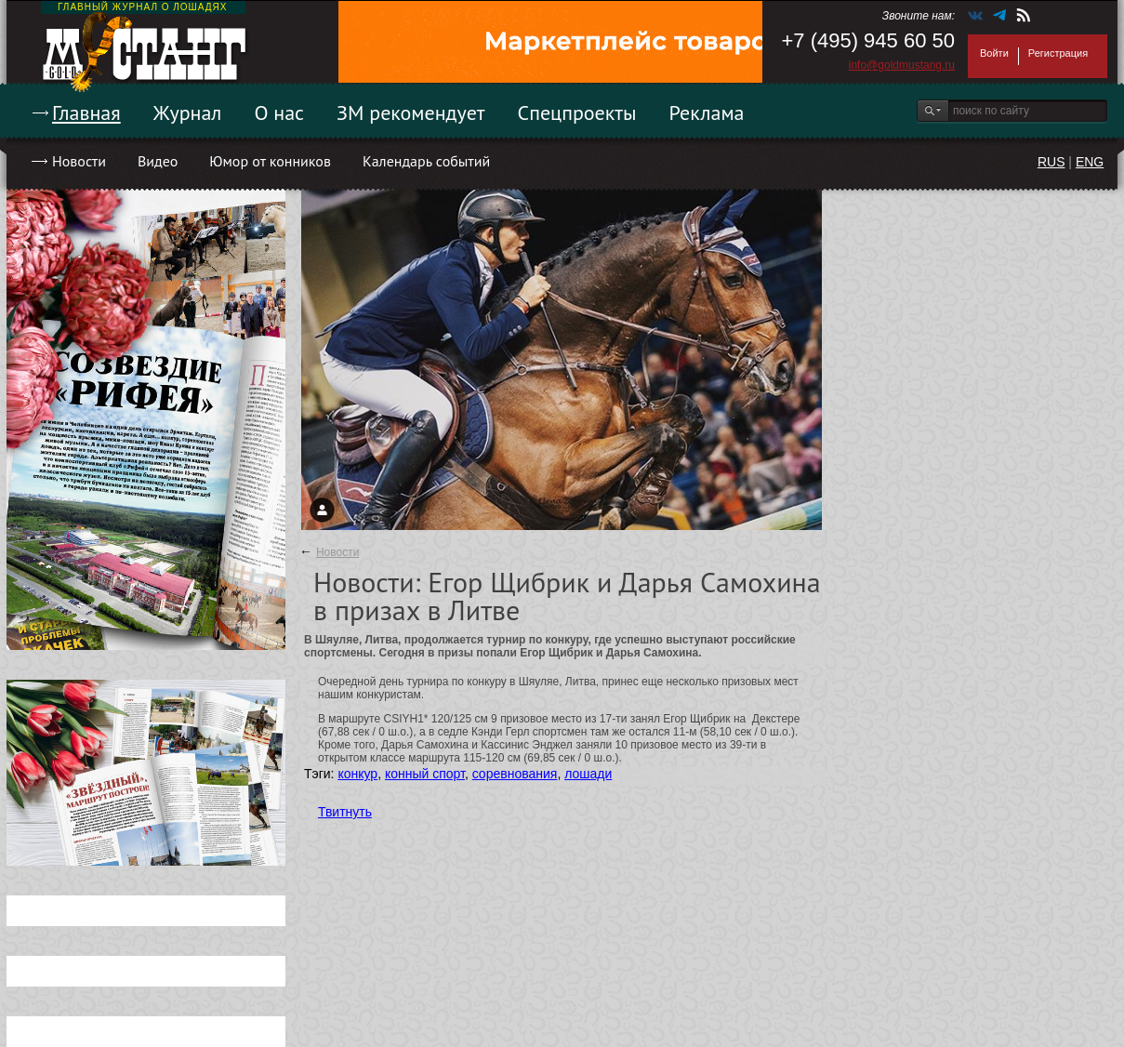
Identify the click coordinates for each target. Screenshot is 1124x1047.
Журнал (187, 112)
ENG (1090, 161)
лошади (588, 773)
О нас (279, 112)
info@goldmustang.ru (902, 65)
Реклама (707, 112)
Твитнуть (345, 811)
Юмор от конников (270, 161)
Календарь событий (426, 161)
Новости (79, 161)
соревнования (515, 773)
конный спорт (425, 773)
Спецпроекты (577, 112)
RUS (1051, 161)
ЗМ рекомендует (411, 112)
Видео (158, 161)
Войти (994, 53)
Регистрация (1058, 53)
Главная (86, 112)
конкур (357, 773)
